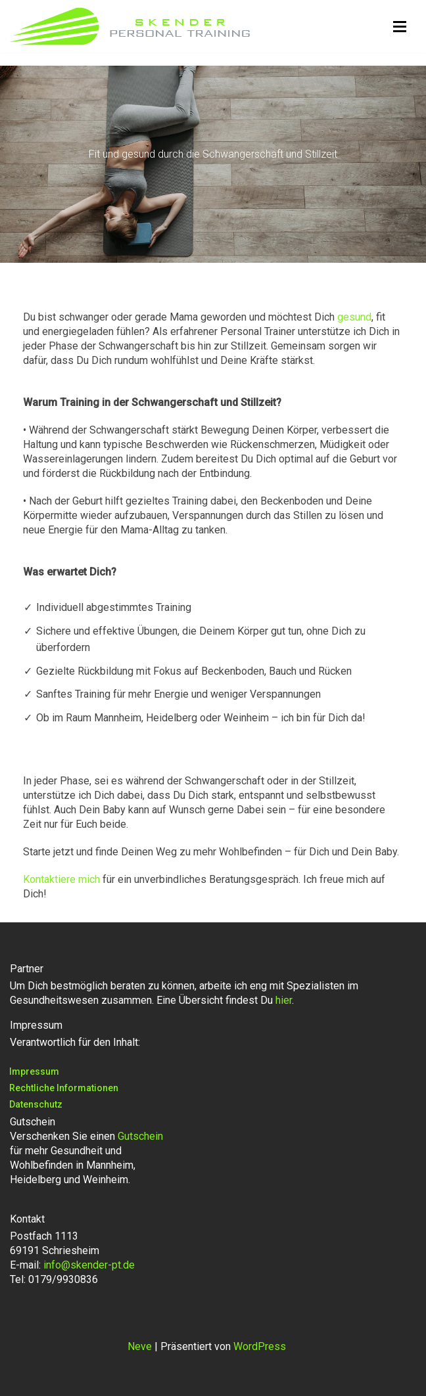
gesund (354, 317)
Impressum (34, 1071)
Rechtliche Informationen (63, 1088)
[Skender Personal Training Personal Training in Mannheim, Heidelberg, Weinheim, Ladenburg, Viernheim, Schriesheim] (130, 26)
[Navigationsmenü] (399, 26)
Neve (140, 1346)
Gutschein (140, 1136)
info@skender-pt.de (89, 1265)
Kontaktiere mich (61, 879)
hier (283, 1000)
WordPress (259, 1346)
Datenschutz (35, 1104)
